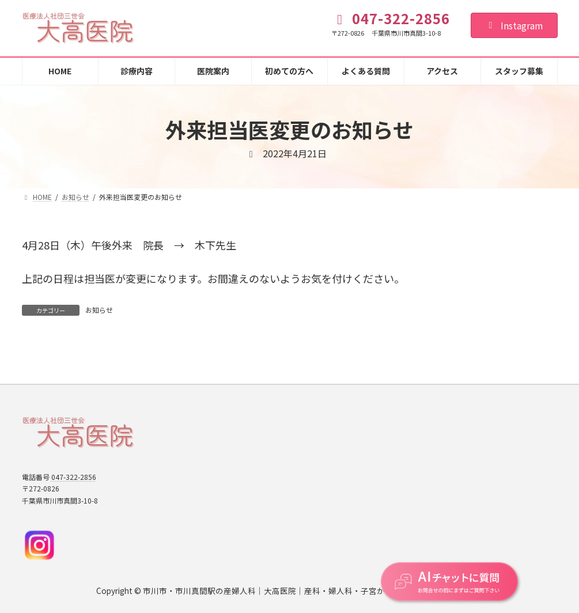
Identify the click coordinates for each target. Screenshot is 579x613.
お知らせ (99, 310)
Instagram (514, 25)
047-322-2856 (73, 477)
